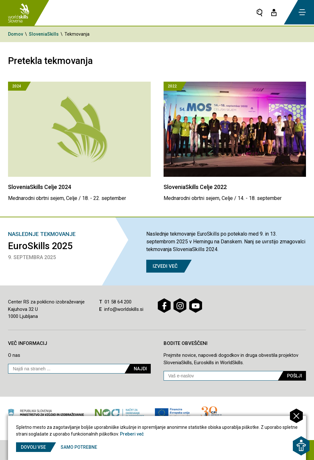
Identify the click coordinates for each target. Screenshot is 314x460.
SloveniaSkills (44, 34)
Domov (15, 34)
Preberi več (132, 434)
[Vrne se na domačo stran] (19, 13)
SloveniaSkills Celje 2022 (195, 187)
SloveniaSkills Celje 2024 (40, 187)
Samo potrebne (79, 447)
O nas (14, 355)
